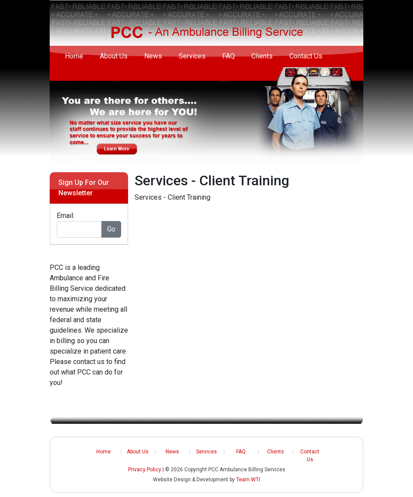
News (153, 56)
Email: (65, 215)
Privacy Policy (144, 469)
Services (192, 56)
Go (111, 229)
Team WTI (248, 480)
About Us (114, 56)
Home (74, 56)
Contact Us (305, 56)
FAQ (228, 56)
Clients (262, 56)
